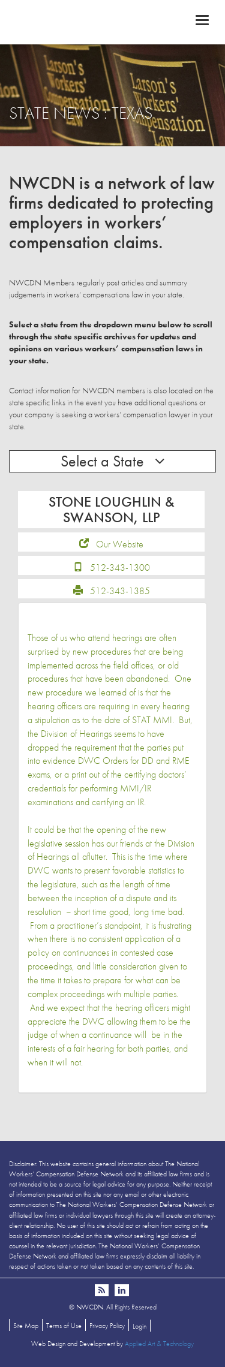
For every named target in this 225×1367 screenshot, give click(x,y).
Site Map (25, 1325)
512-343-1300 (120, 567)
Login (139, 1326)
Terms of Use (64, 1325)
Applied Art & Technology (159, 1343)
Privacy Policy (107, 1325)
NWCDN (112, 22)
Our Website (119, 544)
